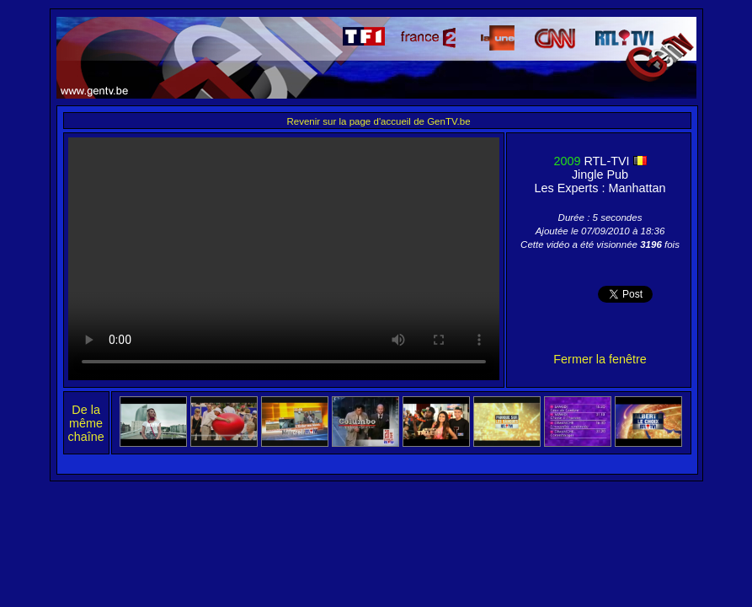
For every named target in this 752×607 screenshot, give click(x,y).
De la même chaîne (86, 423)
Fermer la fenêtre (599, 359)
